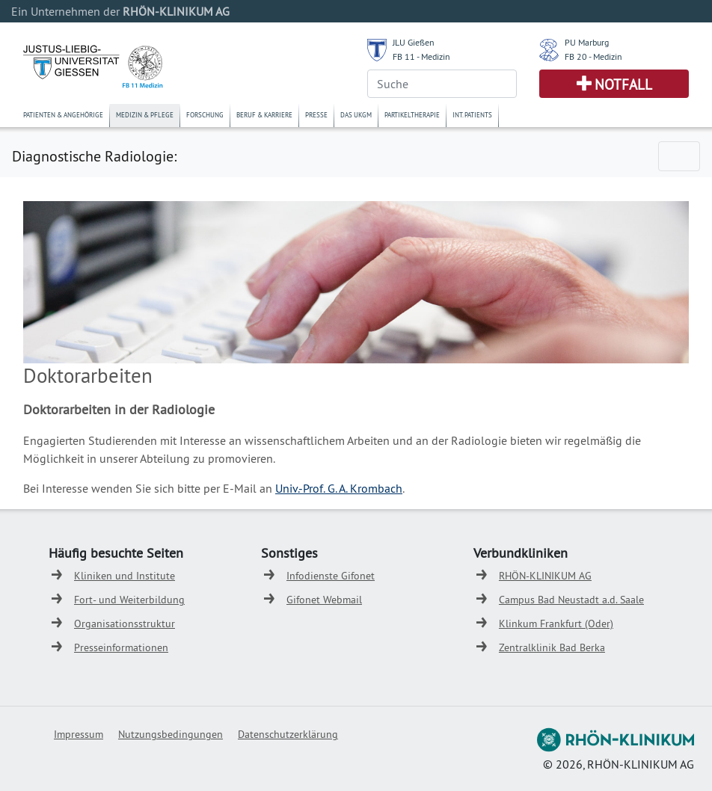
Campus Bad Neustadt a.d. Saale (571, 599)
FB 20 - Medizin (593, 56)
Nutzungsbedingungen (170, 734)
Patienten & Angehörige (63, 115)
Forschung (205, 115)
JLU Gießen (414, 42)
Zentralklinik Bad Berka (552, 647)
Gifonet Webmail (324, 599)
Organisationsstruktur (124, 623)
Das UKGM (356, 115)
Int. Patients (472, 115)
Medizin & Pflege (145, 115)
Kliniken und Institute (124, 575)
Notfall (623, 84)
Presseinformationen (121, 647)
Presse (316, 115)
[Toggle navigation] (679, 156)
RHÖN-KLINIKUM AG (545, 575)
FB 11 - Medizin (421, 56)
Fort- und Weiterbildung (129, 599)
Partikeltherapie (412, 115)
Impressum (78, 734)
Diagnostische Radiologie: (94, 156)
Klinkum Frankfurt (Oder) (556, 623)
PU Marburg (587, 42)
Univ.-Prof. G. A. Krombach (338, 488)
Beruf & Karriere (264, 115)
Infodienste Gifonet (330, 575)
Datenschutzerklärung (288, 734)
